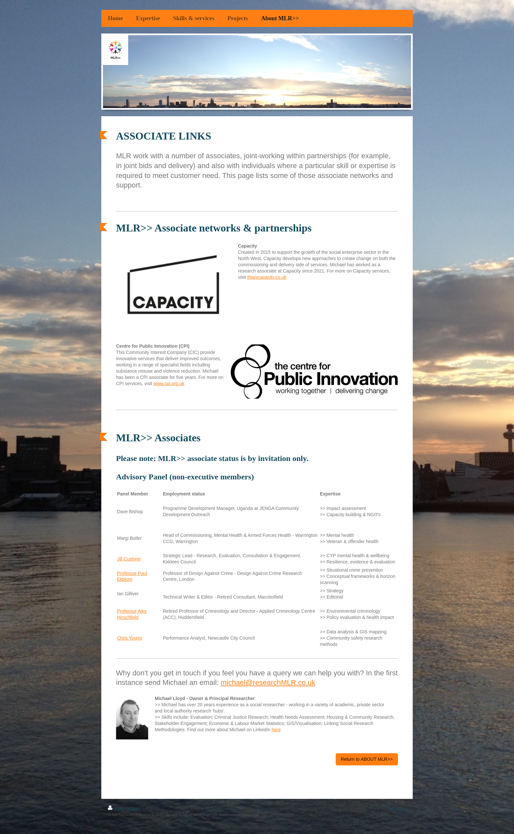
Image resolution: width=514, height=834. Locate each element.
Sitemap (133, 808)
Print (116, 808)
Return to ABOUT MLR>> (367, 759)
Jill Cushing (129, 558)
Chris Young (129, 638)
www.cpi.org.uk (168, 383)
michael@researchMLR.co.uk (268, 682)
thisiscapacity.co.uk (267, 277)
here (276, 729)
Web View (397, 808)
